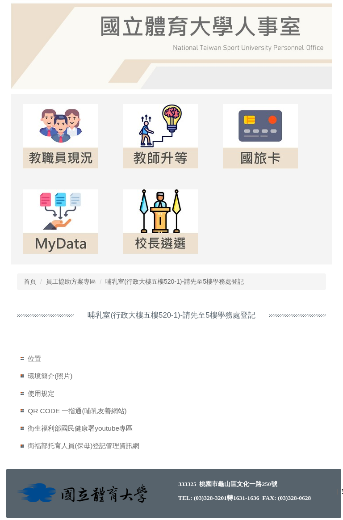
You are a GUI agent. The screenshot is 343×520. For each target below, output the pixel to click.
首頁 (30, 281)
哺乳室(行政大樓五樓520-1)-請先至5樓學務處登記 (174, 281)
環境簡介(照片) (50, 376)
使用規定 (41, 393)
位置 (34, 358)
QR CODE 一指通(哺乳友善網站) (77, 411)
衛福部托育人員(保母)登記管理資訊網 (83, 445)
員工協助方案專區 (71, 281)
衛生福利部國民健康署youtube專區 (80, 428)
